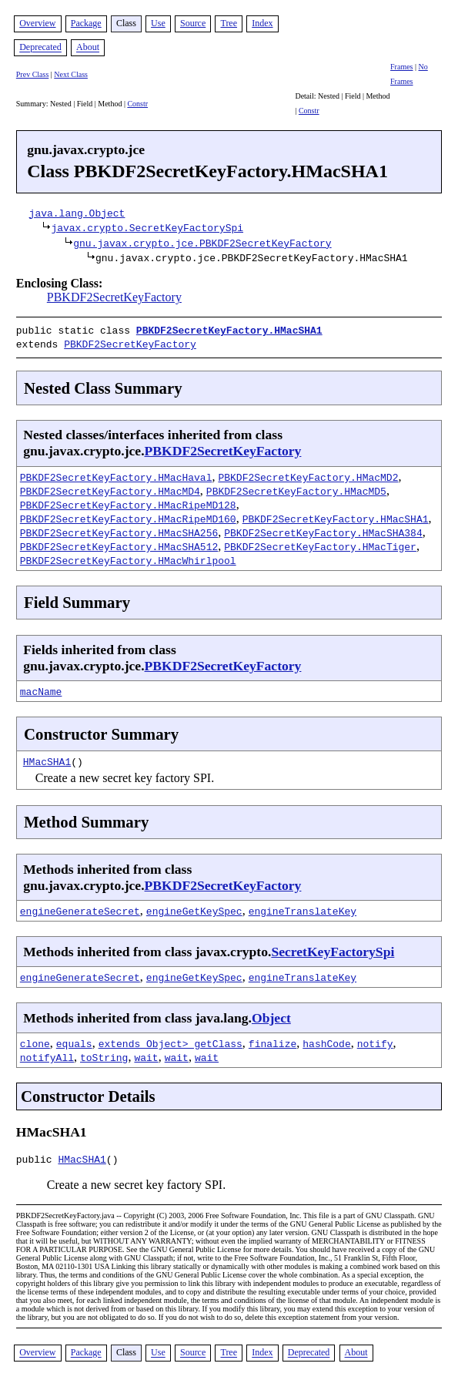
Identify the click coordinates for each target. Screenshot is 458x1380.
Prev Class (32, 74)
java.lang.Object (77, 213)
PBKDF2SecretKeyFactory (114, 297)
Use (158, 23)
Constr (137, 103)
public (37, 1158)
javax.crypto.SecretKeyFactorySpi (147, 227)
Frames (401, 66)
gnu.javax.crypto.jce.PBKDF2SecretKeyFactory (202, 243)
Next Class (71, 74)
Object (271, 1014)
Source (193, 23)
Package (86, 23)
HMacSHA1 (47, 758)
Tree (228, 23)
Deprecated (40, 47)
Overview (37, 23)
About (87, 47)
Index (262, 23)
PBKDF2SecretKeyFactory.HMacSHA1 (229, 330)
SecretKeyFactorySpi (332, 948)
